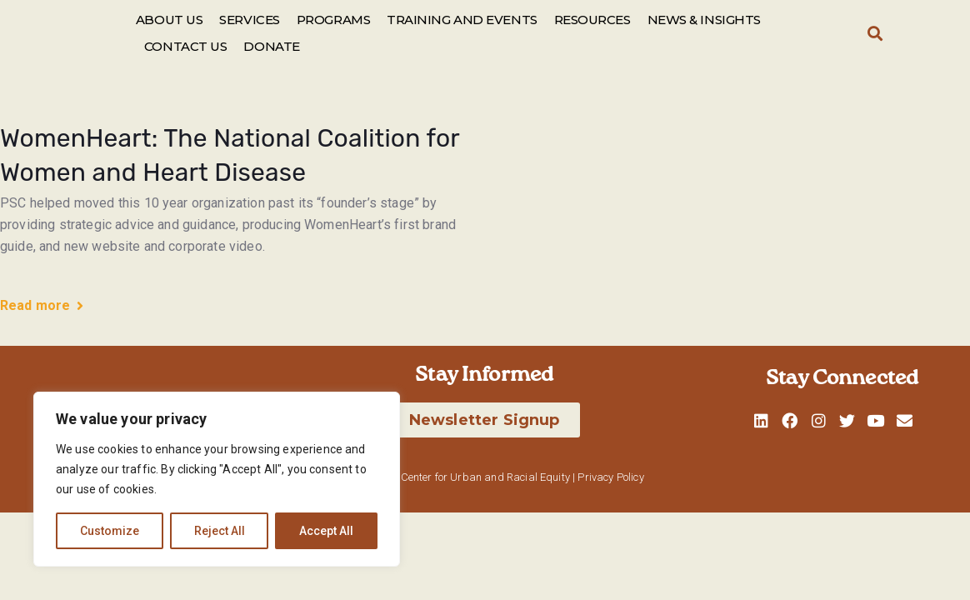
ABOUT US (169, 20)
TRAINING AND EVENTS (462, 20)
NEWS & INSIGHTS (704, 20)
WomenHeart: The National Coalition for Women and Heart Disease (229, 155)
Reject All (219, 531)
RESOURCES (592, 20)
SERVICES (249, 20)
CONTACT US (186, 46)
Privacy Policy (610, 477)
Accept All (326, 531)
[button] (874, 34)
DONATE (271, 46)
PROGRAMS (333, 20)
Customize (109, 531)
